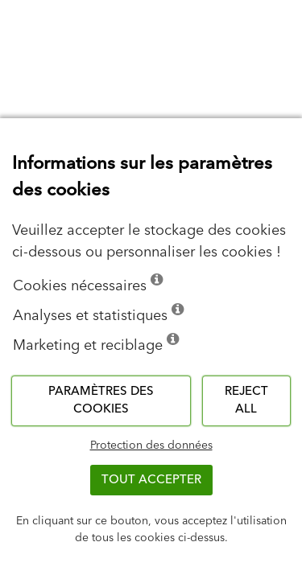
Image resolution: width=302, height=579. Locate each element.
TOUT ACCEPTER (151, 480)
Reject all (246, 400)
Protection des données (151, 445)
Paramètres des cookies (101, 400)
